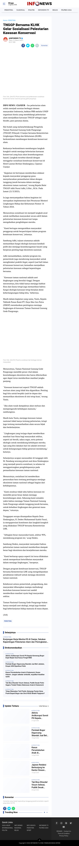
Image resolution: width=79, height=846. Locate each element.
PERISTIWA (8, 10)
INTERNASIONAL (7, 828)
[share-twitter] (28, 45)
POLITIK (31, 10)
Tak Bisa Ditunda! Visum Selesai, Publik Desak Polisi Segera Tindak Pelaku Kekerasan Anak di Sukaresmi (25, 684)
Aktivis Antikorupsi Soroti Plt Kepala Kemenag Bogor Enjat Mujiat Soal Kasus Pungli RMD (25, 657)
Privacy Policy (63, 836)
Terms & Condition (64, 833)
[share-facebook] (23, 45)
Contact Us (67, 831)
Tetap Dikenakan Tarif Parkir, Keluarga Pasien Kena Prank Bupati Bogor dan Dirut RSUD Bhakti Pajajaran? (25, 692)
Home (5, 20)
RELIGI (55, 10)
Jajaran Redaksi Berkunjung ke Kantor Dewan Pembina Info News (39, 767)
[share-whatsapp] (32, 45)
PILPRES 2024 (66, 10)
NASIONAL (20, 10)
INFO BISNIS (18, 825)
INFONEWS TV (43, 10)
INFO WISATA (31, 825)
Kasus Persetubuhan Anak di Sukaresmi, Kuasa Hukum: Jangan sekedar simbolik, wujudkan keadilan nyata (25, 674)
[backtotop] (39, 841)
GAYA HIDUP (6, 825)
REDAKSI (59, 831)
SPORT (29, 830)
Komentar (44, 45)
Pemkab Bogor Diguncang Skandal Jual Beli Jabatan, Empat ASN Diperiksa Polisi (25, 665)
